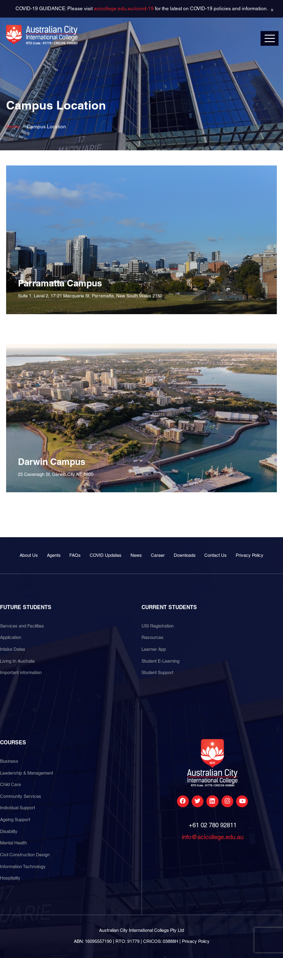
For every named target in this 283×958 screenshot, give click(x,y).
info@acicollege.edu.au (212, 836)
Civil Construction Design (25, 854)
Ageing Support (15, 819)
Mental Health (13, 842)
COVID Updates (106, 555)
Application (10, 637)
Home (13, 127)
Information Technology (23, 866)
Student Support (157, 672)
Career (158, 555)
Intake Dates (12, 649)
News (136, 555)
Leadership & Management (26, 772)
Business (9, 761)
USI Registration (158, 625)
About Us (29, 555)
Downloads (185, 555)
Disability (9, 831)
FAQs (75, 555)
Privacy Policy (249, 555)
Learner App (154, 649)
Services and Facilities (22, 625)
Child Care (10, 784)
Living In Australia (17, 661)
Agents (54, 555)
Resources (153, 637)
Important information (21, 672)
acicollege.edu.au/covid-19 (124, 8)
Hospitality (10, 877)
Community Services (20, 796)
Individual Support (17, 807)
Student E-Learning (160, 661)
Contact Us (215, 555)
